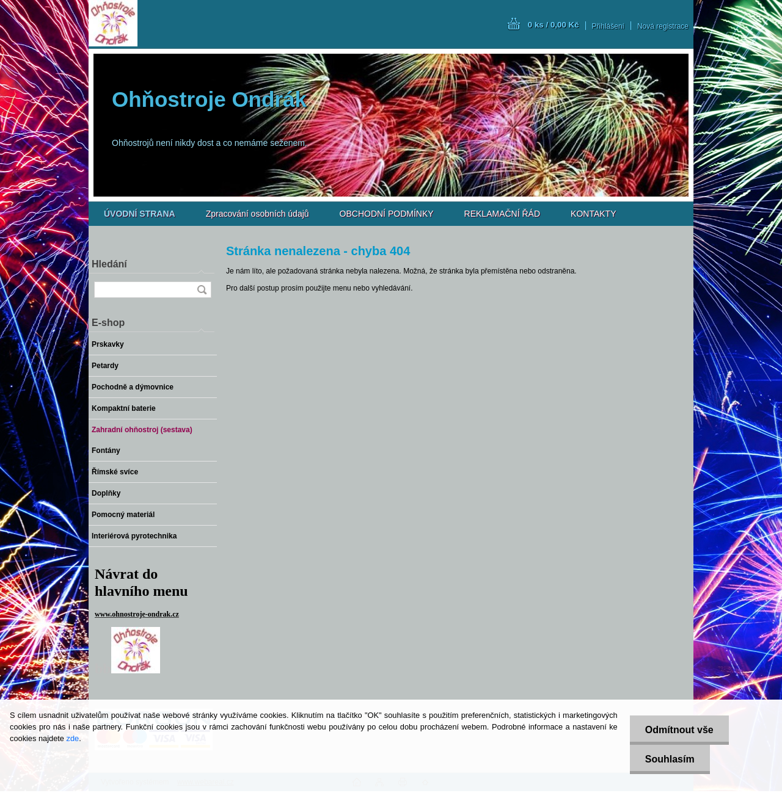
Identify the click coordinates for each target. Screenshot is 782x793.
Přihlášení (608, 26)
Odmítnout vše (679, 730)
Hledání (109, 264)
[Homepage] (140, 213)
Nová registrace (663, 26)
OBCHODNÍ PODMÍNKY (387, 214)
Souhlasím (670, 759)
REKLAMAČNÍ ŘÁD (502, 214)
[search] (202, 289)
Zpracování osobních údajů (257, 214)
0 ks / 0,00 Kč (553, 24)
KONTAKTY (593, 214)
